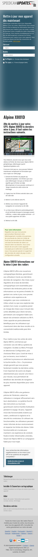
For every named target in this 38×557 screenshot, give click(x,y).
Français (7, 533)
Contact (25, 545)
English (14, 531)
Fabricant (6, 44)
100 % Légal (16, 41)
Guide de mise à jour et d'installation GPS (16, 462)
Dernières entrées (10, 505)
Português (21, 531)
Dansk (30, 533)
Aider (5, 496)
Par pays (15, 62)
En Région (16, 59)
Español (7, 531)
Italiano (23, 533)
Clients (32, 545)
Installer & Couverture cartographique (18, 486)
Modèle (5, 51)
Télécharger (8, 476)
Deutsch (29, 531)
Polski (18, 535)
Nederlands (16, 533)
